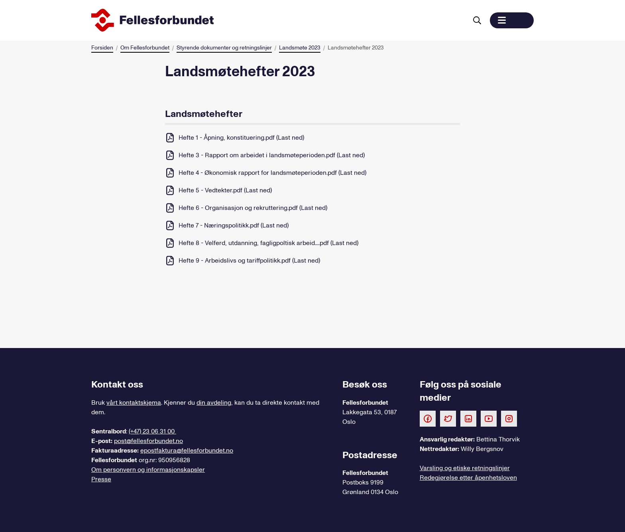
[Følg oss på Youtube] (489, 418)
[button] (512, 20)
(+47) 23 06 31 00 (152, 431)
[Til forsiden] (277, 20)
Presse (101, 479)
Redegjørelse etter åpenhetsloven (468, 477)
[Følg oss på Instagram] (509, 418)
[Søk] (477, 20)
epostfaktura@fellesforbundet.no (186, 450)
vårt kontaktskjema (133, 402)
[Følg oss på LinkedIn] (468, 418)
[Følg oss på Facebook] (428, 418)
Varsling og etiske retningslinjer (465, 468)
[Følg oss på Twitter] (448, 418)
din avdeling (214, 402)
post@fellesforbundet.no (148, 441)
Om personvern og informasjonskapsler (148, 469)
